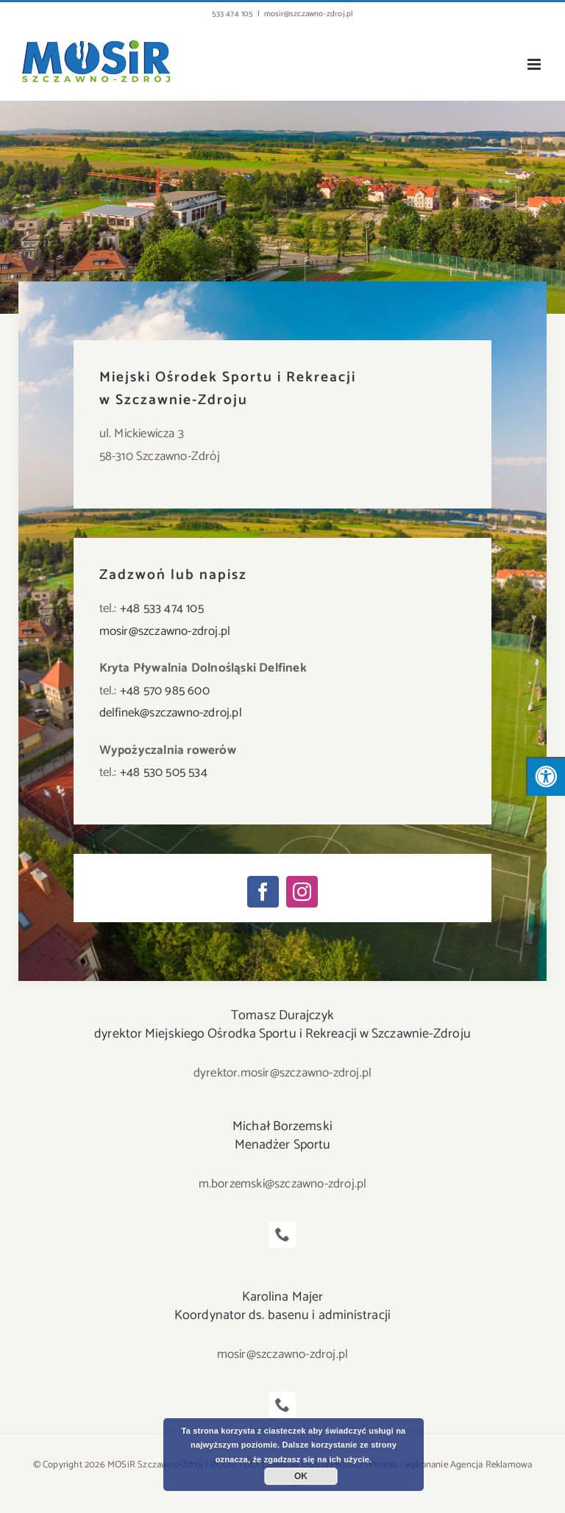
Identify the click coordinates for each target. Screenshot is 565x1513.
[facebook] (263, 892)
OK (301, 1476)
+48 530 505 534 (163, 772)
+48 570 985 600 (165, 690)
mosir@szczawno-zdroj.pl (308, 14)
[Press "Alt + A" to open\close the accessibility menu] (545, 776)
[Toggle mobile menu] (535, 64)
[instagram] (302, 892)
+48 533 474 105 (162, 608)
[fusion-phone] (282, 1234)
